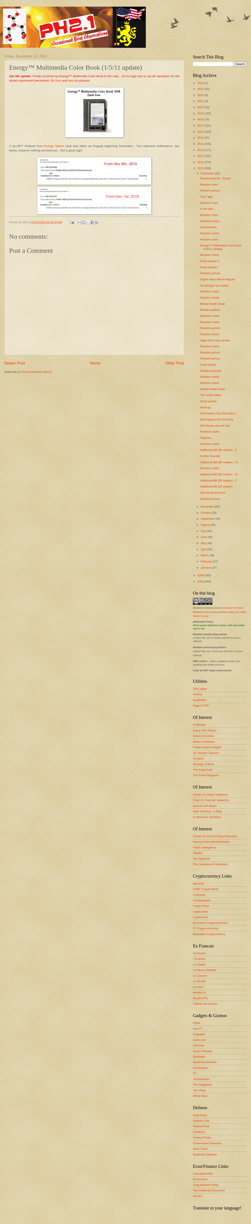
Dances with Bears (205, 805)
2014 (200, 143)
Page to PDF (201, 705)
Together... (206, 437)
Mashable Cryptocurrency (209, 934)
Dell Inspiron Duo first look (216, 419)
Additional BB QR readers (216, 486)
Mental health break (212, 303)
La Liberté (199, 964)
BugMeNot (199, 700)
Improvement (208, 227)
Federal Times (202, 1137)
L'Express (199, 958)
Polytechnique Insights (207, 747)
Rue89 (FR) (200, 998)
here (58, 80)
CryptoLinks (200, 917)
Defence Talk (201, 1120)
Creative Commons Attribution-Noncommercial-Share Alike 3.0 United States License (219, 611)
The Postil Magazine (206, 775)
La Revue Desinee (204, 970)
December (208, 173)
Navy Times (200, 1148)
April (204, 549)
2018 (200, 119)
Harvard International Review (211, 841)
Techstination (201, 1079)
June (204, 537)
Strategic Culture (203, 764)
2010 (200, 168)
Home (95, 363)
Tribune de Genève (205, 1003)
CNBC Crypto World (205, 889)
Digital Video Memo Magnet (217, 279)
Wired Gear (200, 1096)
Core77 (197, 1028)
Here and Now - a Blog (207, 811)
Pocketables (200, 1068)
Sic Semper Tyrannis (206, 753)
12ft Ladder (200, 688)
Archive (197, 694)
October (206, 512)
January (206, 567)
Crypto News (201, 906)
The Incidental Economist (209, 1190)
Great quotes (208, 364)
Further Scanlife (210, 456)
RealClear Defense (205, 1154)
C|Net (196, 1023)
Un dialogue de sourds (214, 285)
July (203, 531)
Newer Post (14, 363)
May (204, 543)
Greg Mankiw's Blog (205, 1185)
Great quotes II (209, 261)
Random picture (210, 190)
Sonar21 (198, 758)
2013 (200, 150)
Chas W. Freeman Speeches (211, 800)
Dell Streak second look (215, 425)
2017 (200, 125)
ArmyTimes (200, 1115)
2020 (200, 107)
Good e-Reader (203, 1051)
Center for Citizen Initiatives (210, 794)
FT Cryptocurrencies (206, 928)
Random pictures (210, 370)
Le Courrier (200, 975)
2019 (200, 113)
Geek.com (199, 1040)
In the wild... (207, 208)
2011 (200, 162)
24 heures (199, 953)
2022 (200, 95)
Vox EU (197, 1196)
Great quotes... (209, 401)
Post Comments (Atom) (36, 372)
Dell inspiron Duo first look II (217, 413)
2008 (200, 581)
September (208, 518)
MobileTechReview (205, 1062)
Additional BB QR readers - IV (219, 462)
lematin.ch (199, 992)
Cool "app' (206, 196)
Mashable (199, 1056)
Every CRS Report (204, 730)
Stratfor (197, 853)
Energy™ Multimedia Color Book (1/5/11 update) (220, 247)
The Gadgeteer (202, 1084)
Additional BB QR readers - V (218, 450)
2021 (200, 101)
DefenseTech (201, 1126)
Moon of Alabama (204, 741)
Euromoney (200, 1179)
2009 (200, 575)
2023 (200, 89)
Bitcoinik (198, 883)
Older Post (174, 363)
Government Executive (207, 1143)
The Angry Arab (203, 769)
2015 (200, 137)
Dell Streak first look (212, 492)
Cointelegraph (202, 900)
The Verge (199, 1090)
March (205, 555)
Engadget (199, 1034)
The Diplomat (201, 858)
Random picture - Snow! (215, 178)
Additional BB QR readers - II (218, 480)
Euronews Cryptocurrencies (210, 923)
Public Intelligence (204, 847)
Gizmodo (198, 1045)
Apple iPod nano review (215, 340)
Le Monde (199, 981)
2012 (200, 156)
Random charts (209, 221)
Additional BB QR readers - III (219, 474)
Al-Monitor (199, 724)
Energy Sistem (54, 146)
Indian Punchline (203, 736)
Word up (205, 407)
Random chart (209, 184)
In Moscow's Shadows (207, 817)
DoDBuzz (199, 1132)
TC (195, 1073)
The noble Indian (210, 395)
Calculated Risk (203, 1173)
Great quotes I (209, 267)
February (207, 561)
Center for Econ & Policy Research (215, 836)
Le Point (198, 987)
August (205, 524)
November (208, 506)
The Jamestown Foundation (210, 864)
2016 (200, 131)
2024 (200, 83)
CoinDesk (199, 895)
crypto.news (200, 911)
